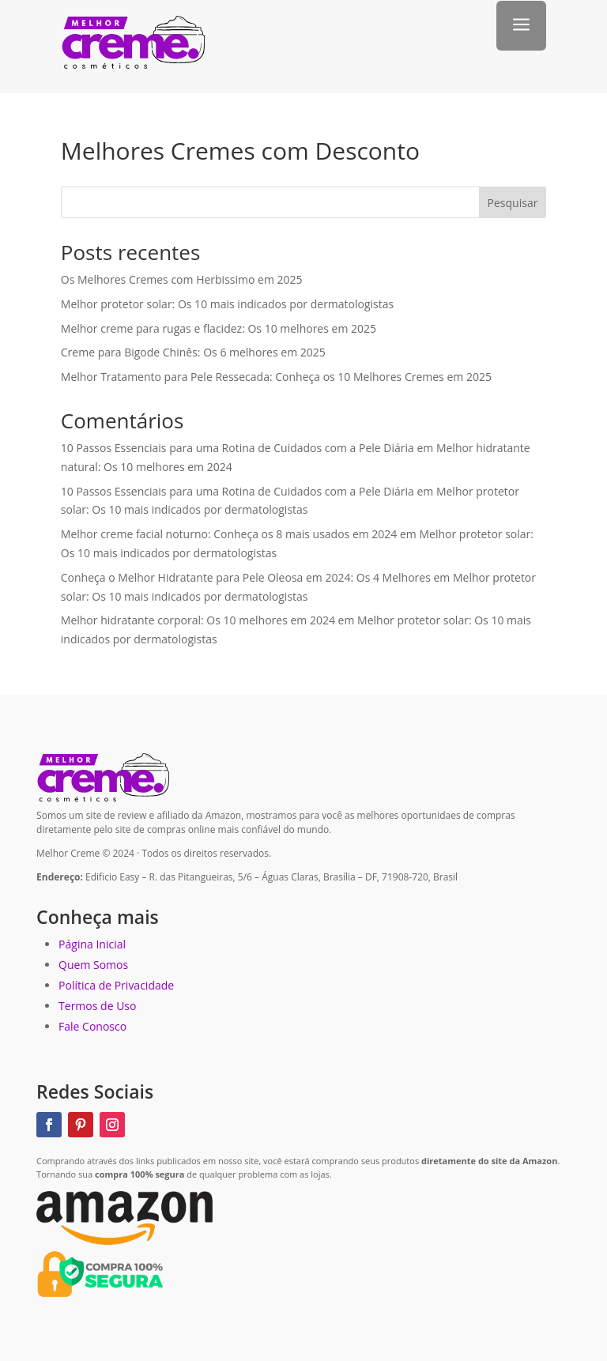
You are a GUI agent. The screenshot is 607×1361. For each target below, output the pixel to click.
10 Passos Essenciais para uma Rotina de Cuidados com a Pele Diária (237, 447)
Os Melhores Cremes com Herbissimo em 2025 (182, 279)
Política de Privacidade (116, 985)
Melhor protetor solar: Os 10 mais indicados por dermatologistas (227, 303)
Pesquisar (513, 202)
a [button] (521, 26)
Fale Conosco (92, 1026)
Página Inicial (92, 944)
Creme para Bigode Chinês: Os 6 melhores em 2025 (193, 352)
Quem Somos (93, 964)
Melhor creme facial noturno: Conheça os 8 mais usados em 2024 (229, 533)
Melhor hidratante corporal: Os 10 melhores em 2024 (198, 620)
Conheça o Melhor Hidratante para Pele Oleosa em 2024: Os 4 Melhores (246, 577)
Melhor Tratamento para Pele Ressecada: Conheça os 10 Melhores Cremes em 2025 (276, 376)
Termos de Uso (97, 1005)
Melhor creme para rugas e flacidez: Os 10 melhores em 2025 (218, 328)
